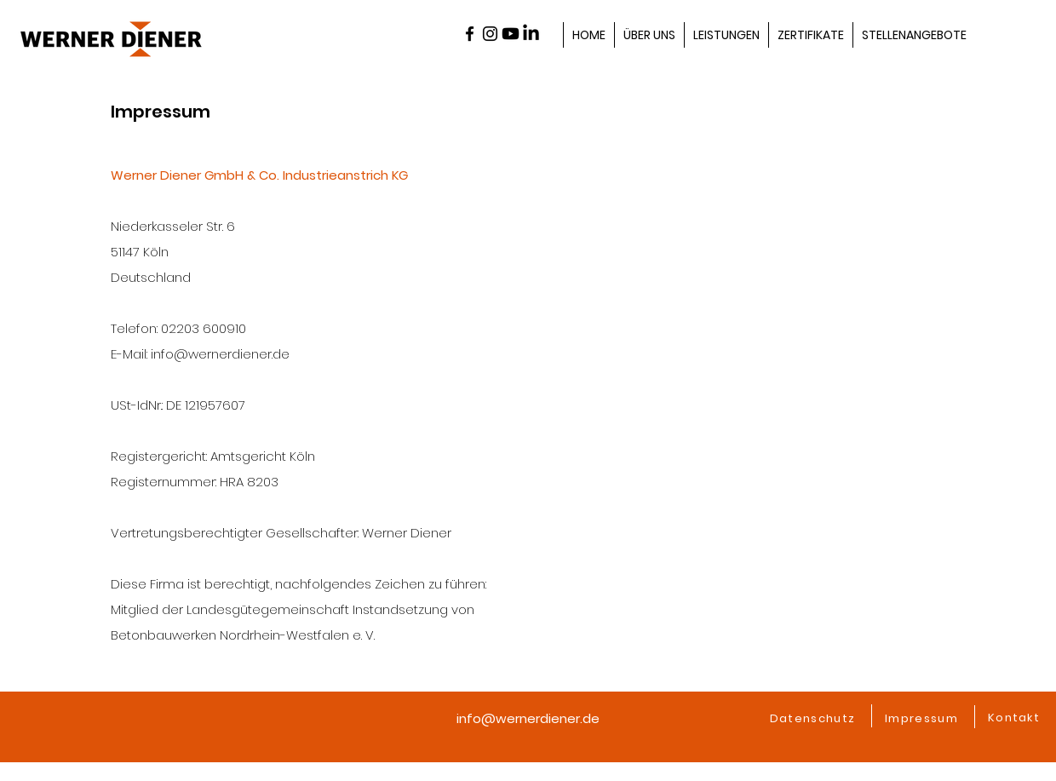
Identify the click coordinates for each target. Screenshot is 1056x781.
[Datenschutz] (814, 719)
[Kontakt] (1015, 718)
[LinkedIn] (531, 33)
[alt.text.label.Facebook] (469, 33)
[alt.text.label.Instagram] (490, 33)
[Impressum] (923, 719)
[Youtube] (510, 33)
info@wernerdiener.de (528, 718)
